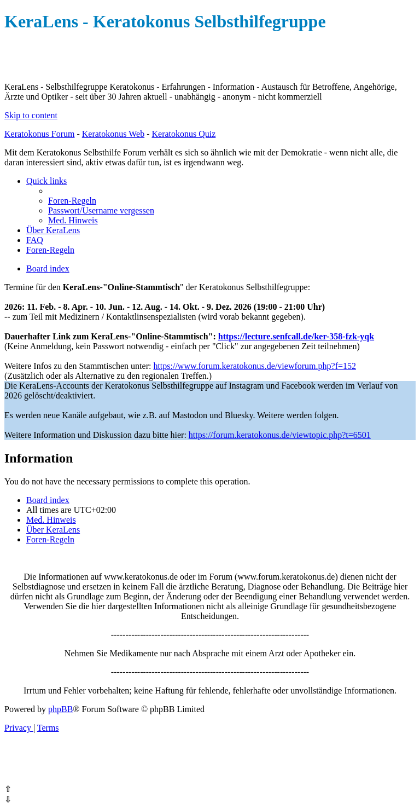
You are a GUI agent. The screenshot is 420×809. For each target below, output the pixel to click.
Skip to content (30, 115)
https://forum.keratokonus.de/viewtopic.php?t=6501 (280, 435)
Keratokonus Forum (39, 133)
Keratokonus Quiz (183, 133)
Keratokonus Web (113, 133)
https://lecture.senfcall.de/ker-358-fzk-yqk (296, 336)
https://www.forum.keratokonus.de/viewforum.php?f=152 (254, 366)
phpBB (60, 709)
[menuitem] (72, 200)
